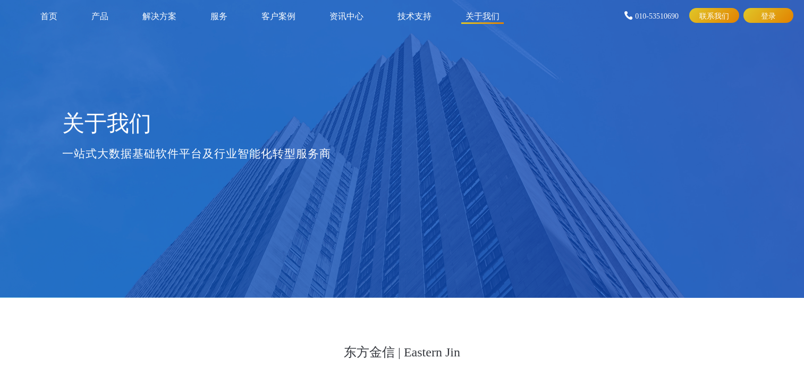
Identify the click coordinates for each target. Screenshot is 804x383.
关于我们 (483, 15)
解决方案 (159, 15)
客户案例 (278, 15)
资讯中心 (346, 15)
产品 (99, 15)
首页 (48, 15)
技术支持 (414, 15)
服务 (218, 15)
